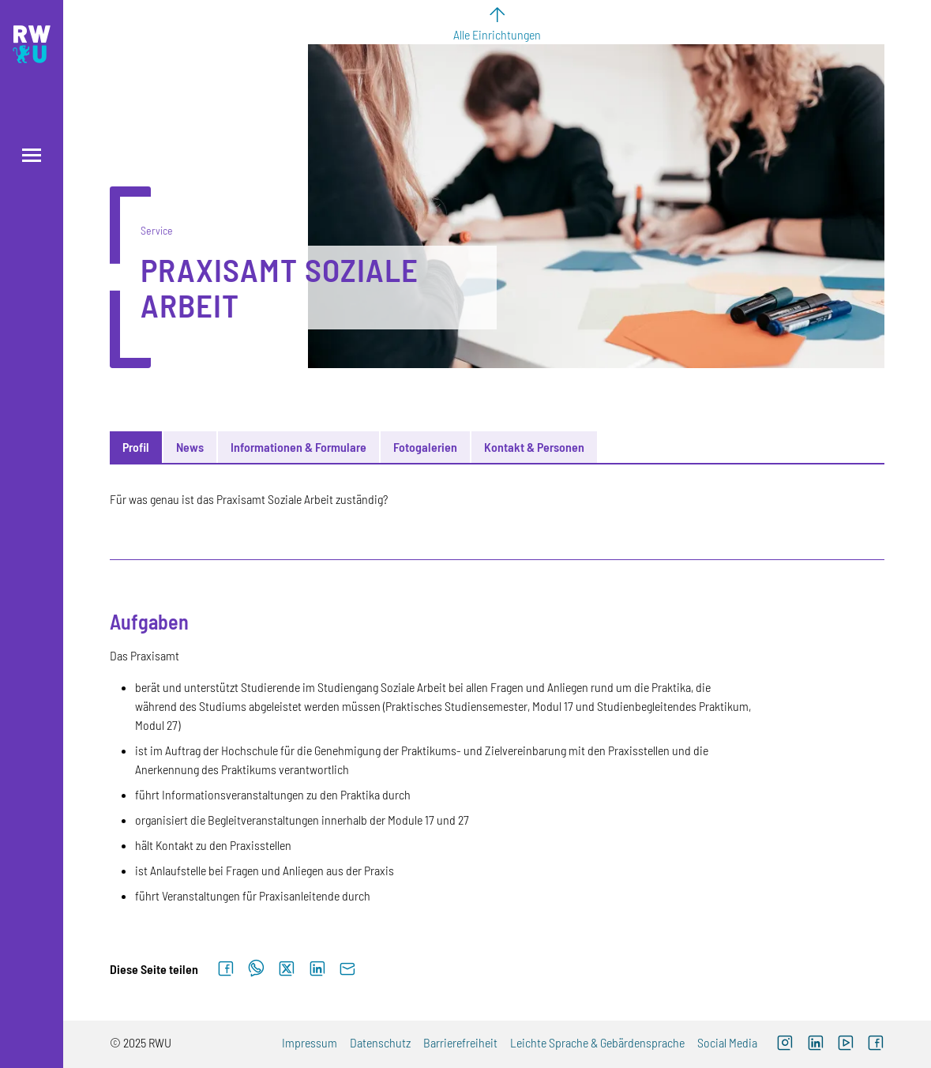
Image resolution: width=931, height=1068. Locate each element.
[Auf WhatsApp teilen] (256, 969)
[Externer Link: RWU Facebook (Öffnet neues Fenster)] (875, 1044)
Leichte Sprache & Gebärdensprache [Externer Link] (597, 1042)
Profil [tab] (135, 446)
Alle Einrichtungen (497, 34)
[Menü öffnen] (31, 155)
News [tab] (190, 446)
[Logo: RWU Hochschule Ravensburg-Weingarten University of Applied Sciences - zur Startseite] (32, 44)
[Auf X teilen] (286, 969)
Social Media (727, 1042)
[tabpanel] (497, 697)
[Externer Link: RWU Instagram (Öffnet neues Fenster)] (785, 1044)
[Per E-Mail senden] (347, 969)
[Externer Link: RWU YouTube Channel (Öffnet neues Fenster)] (845, 1044)
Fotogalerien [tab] (425, 446)
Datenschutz (380, 1042)
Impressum (309, 1042)
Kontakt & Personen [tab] (534, 446)
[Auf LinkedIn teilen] (317, 969)
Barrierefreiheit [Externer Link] (460, 1042)
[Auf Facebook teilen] (226, 969)
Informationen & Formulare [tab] (298, 446)
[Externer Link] (815, 1044)
